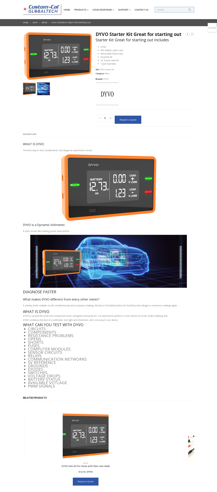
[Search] (189, 9)
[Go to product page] (40, 428)
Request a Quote (128, 119)
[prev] (187, 34)
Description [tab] (29, 134)
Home (67, 10)
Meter (107, 73)
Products (80, 10)
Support (123, 10)
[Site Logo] (42, 9)
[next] (192, 34)
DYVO (106, 79)
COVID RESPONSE (102, 10)
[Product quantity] (105, 118)
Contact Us (141, 10)
